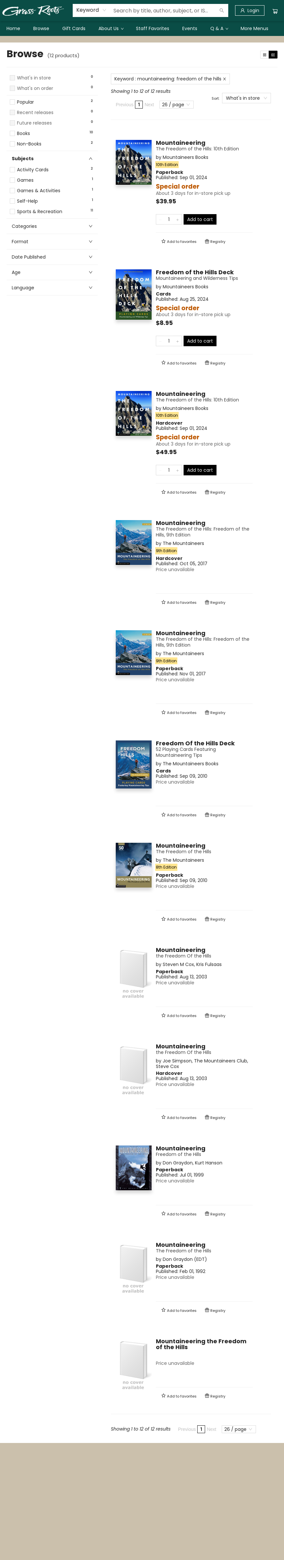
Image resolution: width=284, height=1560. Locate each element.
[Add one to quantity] (177, 219)
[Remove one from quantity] (160, 219)
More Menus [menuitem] (254, 28)
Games (25, 180)
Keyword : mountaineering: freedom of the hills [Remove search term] (170, 79)
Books (23, 133)
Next (149, 104)
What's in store (34, 78)
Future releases (34, 123)
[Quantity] (168, 219)
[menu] (142, 28)
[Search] (221, 10)
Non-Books (29, 144)
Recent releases (35, 112)
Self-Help (27, 201)
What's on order (35, 88)
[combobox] (91, 10)
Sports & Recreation (39, 211)
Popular (25, 102)
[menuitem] (13, 28)
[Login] (249, 10)
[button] (52, 94)
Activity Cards (33, 170)
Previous (124, 104)
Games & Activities (38, 191)
